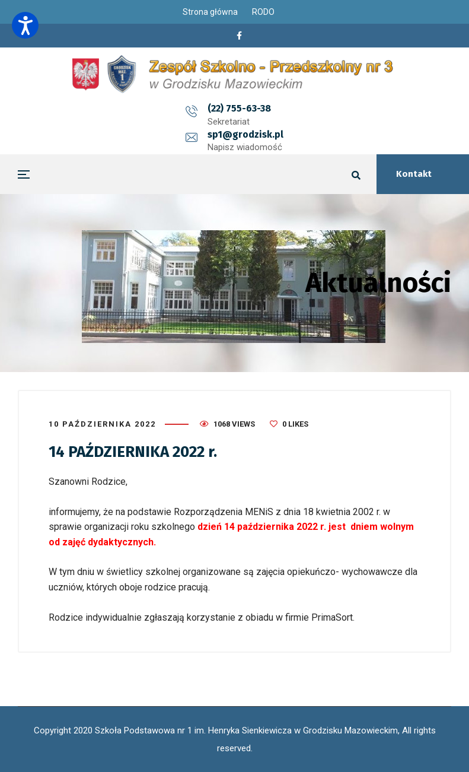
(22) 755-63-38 (189, 108)
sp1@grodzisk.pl (295, 108)
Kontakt (414, 174)
